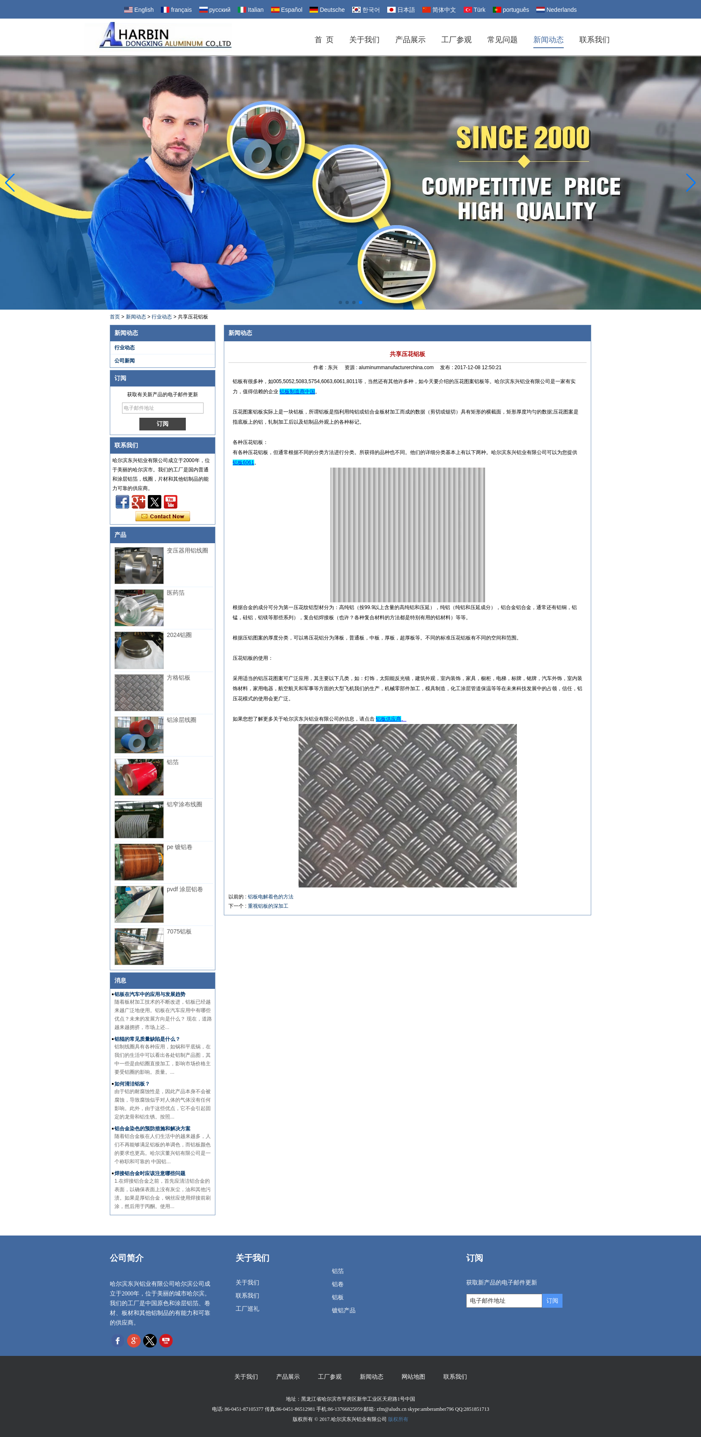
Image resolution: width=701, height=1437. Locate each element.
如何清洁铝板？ (132, 1084)
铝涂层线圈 (181, 719)
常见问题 (502, 39)
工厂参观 (456, 39)
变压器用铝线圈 (187, 550)
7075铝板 (179, 931)
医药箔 (176, 592)
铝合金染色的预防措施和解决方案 (152, 1129)
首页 (115, 317)
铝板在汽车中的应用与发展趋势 (149, 994)
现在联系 (163, 516)
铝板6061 (243, 462)
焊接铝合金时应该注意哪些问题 (149, 1173)
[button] (340, 302)
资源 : (352, 367)
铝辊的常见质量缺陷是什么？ (147, 1039)
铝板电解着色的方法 (270, 897)
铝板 (338, 1297)
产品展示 (410, 39)
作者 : (320, 367)
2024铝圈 (179, 634)
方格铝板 (178, 677)
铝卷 (338, 1284)
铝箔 (173, 762)
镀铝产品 (344, 1310)
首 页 (324, 39)
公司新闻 (124, 361)
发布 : (447, 367)
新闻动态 (548, 39)
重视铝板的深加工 (268, 906)
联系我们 (594, 39)
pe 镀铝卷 (180, 847)
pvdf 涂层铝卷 (185, 889)
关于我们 (364, 39)
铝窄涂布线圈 (184, 804)
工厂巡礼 (247, 1309)
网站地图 (413, 1377)
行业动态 (162, 317)
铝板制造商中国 (297, 392)
